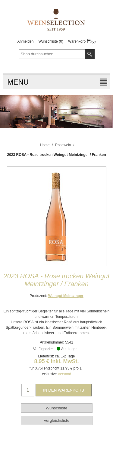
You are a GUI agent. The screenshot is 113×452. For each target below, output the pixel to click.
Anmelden (25, 41)
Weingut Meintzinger (65, 296)
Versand (64, 374)
